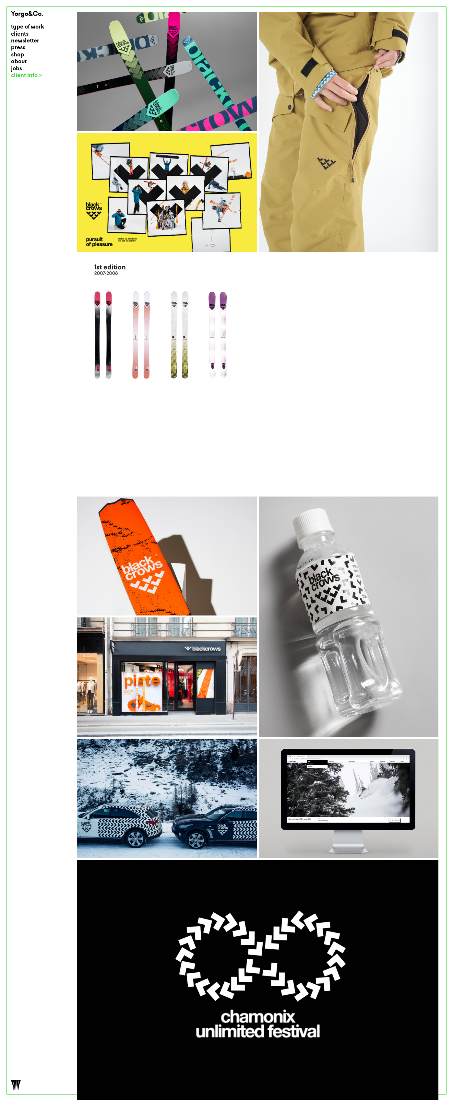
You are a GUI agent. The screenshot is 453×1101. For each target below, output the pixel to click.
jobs (16, 69)
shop (17, 55)
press (18, 48)
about (19, 61)
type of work (27, 27)
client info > (26, 75)
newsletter (25, 41)
